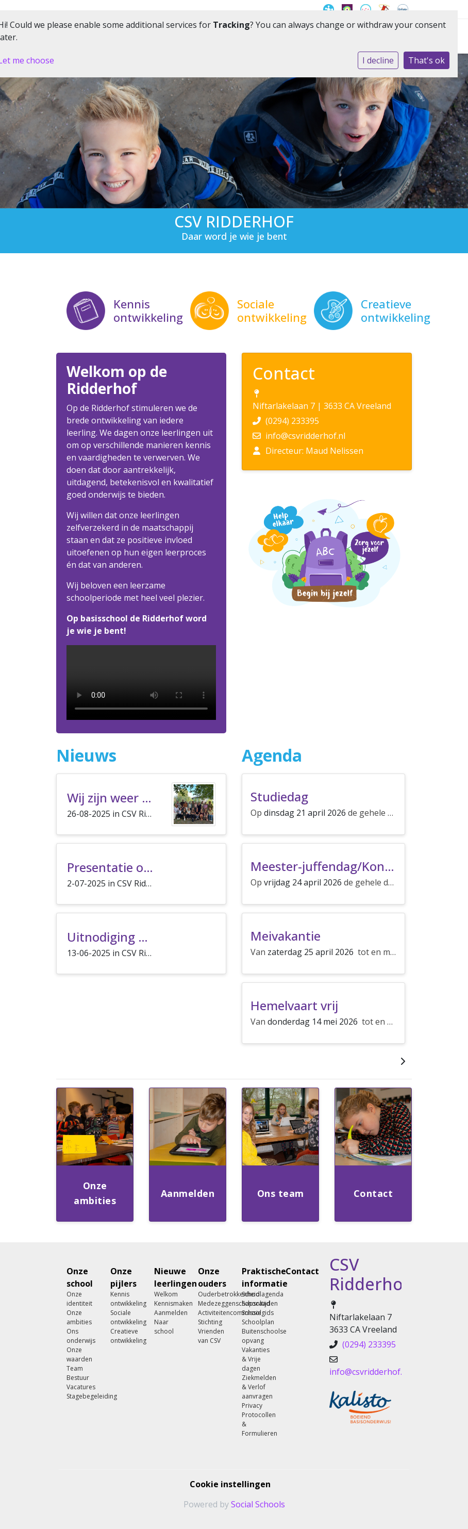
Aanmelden (168, 1312)
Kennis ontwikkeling (124, 1299)
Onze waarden (79, 1354)
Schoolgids (256, 1312)
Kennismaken (168, 1303)
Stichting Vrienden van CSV (211, 1331)
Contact (300, 1271)
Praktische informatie (256, 1277)
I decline (378, 60)
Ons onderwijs (80, 1336)
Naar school (164, 1327)
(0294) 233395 (292, 420)
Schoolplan (256, 1322)
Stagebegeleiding (80, 1396)
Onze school (79, 1277)
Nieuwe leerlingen (168, 1277)
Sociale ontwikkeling (124, 1317)
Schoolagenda (256, 1294)
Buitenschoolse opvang (256, 1336)
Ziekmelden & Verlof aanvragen (256, 1387)
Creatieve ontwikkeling (124, 1336)
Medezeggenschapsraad (212, 1303)
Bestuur (77, 1377)
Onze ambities (79, 1317)
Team (74, 1368)
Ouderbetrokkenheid (212, 1294)
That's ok (426, 60)
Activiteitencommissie (212, 1312)
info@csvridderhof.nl (305, 435)
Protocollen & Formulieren (256, 1424)
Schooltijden (256, 1303)
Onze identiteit (79, 1299)
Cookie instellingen (230, 1484)
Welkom (166, 1294)
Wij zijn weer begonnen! (135, 797)
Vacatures (80, 1387)
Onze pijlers (123, 1277)
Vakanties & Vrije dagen (256, 1359)
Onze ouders (212, 1277)
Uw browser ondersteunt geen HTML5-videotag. (141, 682)
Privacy (252, 1405)
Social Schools (258, 1504)
